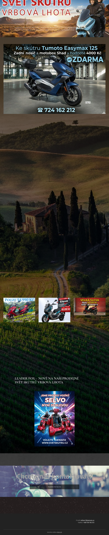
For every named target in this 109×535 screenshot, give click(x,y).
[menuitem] (51, 3)
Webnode (59, 532)
